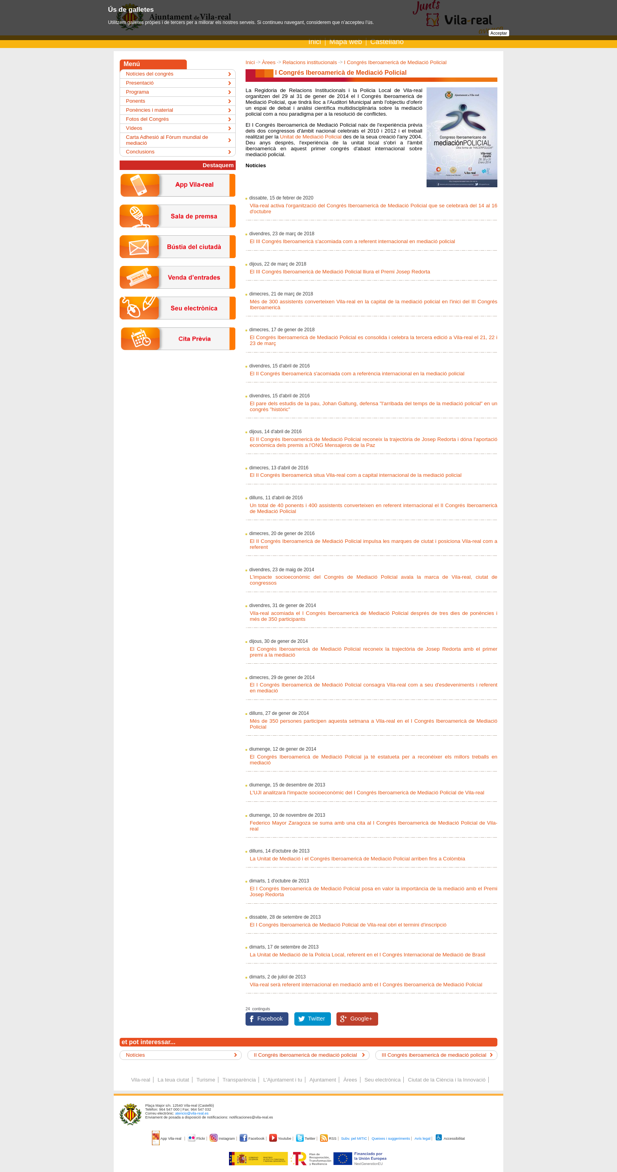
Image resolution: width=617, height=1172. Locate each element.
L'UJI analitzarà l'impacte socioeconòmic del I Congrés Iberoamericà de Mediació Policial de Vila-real (367, 792)
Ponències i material (149, 110)
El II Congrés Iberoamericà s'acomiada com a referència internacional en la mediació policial (357, 374)
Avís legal (422, 1139)
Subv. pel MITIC (354, 1139)
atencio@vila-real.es (192, 1113)
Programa (137, 92)
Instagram (223, 1139)
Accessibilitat (450, 1139)
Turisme (205, 1080)
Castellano (387, 42)
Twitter (316, 1018)
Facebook (270, 1018)
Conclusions (140, 152)
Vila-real (140, 1080)
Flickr (197, 1139)
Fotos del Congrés (147, 119)
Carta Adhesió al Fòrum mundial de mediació (167, 140)
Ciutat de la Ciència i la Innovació (447, 1080)
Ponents (135, 101)
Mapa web (345, 42)
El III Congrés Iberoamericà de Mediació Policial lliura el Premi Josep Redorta (340, 272)
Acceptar (499, 33)
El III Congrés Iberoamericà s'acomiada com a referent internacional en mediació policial (352, 241)
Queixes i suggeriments (390, 1139)
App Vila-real (167, 1139)
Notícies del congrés (150, 74)
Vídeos (134, 128)
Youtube (280, 1139)
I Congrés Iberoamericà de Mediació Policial (395, 62)
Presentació (139, 83)
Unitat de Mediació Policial (311, 137)
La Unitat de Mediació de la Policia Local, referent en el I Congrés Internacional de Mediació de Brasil (368, 955)
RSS (328, 1139)
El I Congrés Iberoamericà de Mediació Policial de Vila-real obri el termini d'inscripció (348, 925)
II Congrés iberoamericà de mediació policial (305, 1055)
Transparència (239, 1080)
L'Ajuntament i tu (282, 1080)
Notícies (135, 1055)
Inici (314, 42)
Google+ (361, 1018)
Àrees (268, 62)
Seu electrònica (382, 1080)
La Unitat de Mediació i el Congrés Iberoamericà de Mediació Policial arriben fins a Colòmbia (357, 859)
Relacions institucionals (310, 62)
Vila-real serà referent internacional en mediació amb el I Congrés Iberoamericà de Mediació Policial (366, 984)
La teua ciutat (173, 1080)
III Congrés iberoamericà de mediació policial (434, 1055)
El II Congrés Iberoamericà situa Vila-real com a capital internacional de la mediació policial (356, 475)
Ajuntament (323, 1080)
